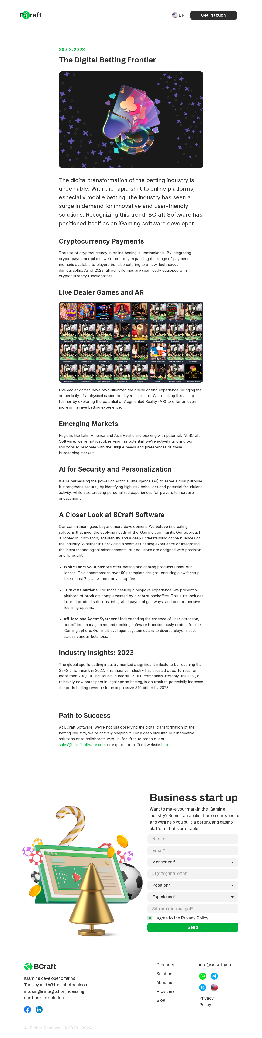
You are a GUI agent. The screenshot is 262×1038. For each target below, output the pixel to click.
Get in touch (213, 15)
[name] (192, 842)
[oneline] (192, 912)
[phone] (192, 877)
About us (165, 986)
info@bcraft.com (215, 968)
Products (165, 968)
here (165, 746)
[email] (192, 853)
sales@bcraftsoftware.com (82, 746)
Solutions (165, 977)
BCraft (31, 15)
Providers (165, 994)
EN (182, 15)
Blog (160, 1003)
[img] (26, 15)
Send (192, 930)
